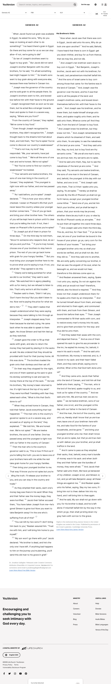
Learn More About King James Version (70, 529)
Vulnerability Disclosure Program (14, 667)
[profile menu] (104, 4)
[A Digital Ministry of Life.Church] (55, 647)
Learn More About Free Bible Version (22, 570)
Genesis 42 (14, 12)
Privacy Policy (7, 665)
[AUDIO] (90, 14)
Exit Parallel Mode (104, 13)
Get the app (85, 4)
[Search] (44, 4)
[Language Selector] (95, 4)
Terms (16, 665)
